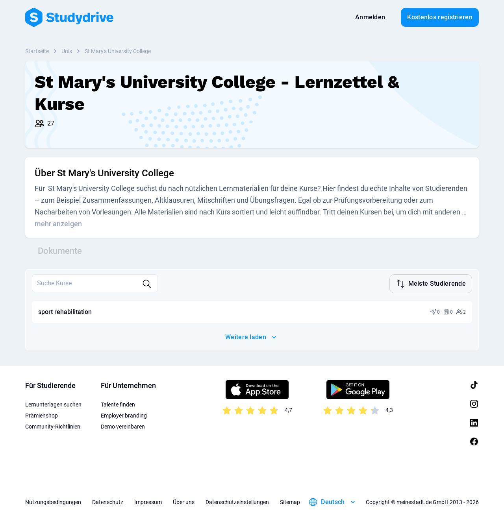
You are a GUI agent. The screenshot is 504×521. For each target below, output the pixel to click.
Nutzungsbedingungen (53, 501)
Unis (66, 51)
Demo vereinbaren (123, 426)
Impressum (148, 501)
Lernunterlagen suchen (53, 404)
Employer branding (124, 415)
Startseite (37, 51)
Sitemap (290, 501)
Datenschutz (107, 501)
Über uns (184, 501)
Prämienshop (41, 415)
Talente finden (118, 404)
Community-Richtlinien (52, 426)
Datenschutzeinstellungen (237, 501)
